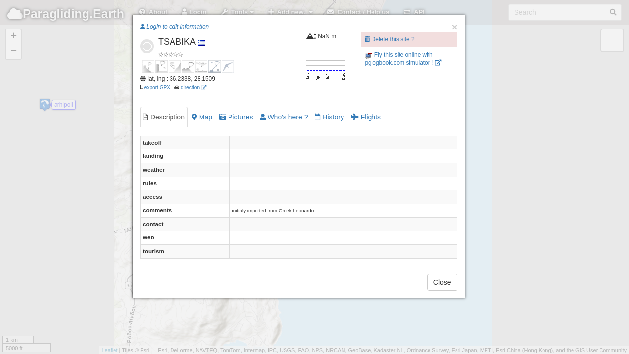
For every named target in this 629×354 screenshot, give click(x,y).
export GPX (157, 87)
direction (193, 87)
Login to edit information (174, 26)
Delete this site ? (389, 39)
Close (442, 282)
